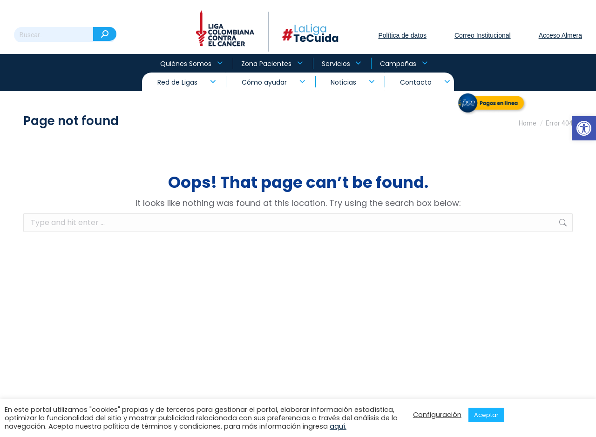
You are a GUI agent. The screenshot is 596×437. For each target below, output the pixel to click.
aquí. (338, 426)
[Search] (65, 35)
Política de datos (402, 35)
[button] (584, 128)
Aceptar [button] (486, 415)
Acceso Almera (560, 35)
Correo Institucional (482, 35)
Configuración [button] (437, 415)
